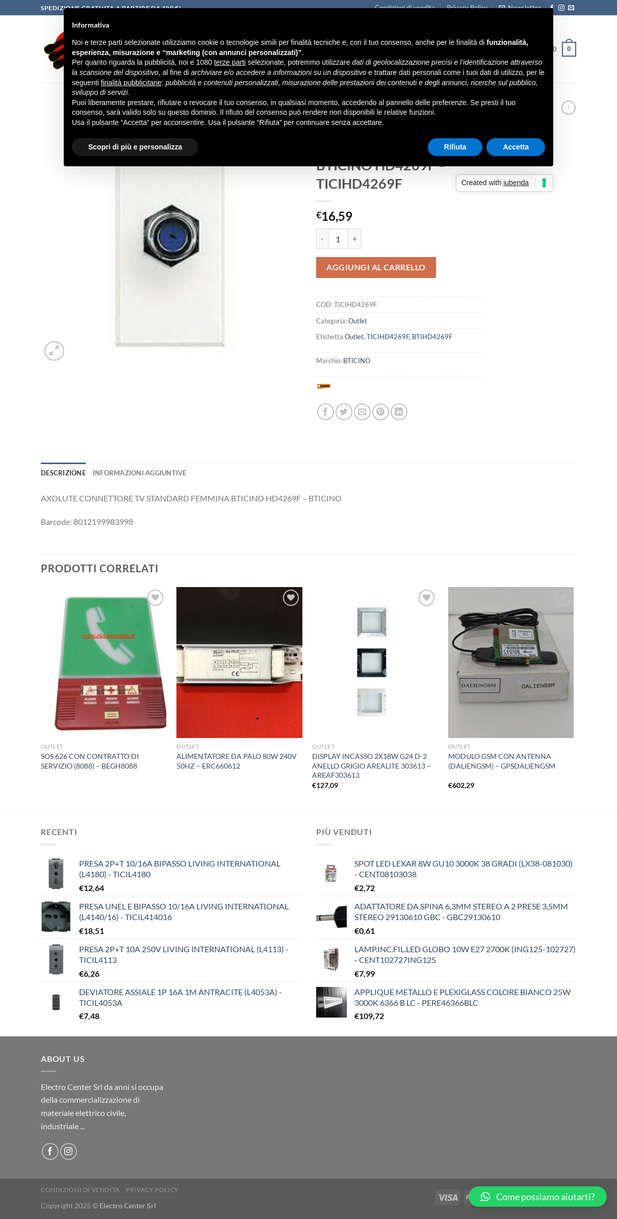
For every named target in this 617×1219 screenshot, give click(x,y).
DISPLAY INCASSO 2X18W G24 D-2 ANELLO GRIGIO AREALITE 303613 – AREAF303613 (371, 765)
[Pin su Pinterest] (380, 411)
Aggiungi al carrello (376, 267)
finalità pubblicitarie (131, 83)
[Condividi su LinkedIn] (399, 411)
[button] (538, 1196)
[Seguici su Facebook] (50, 1151)
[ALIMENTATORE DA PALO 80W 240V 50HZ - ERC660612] (239, 662)
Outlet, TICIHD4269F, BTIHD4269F (398, 337)
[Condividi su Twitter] (344, 411)
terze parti (230, 62)
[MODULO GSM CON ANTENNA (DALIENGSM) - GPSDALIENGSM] (511, 662)
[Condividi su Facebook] (325, 411)
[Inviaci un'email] (571, 8)
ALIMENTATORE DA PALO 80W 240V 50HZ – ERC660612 (236, 761)
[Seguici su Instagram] (561, 8)
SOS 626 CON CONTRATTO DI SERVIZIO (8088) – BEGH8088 (90, 761)
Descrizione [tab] (63, 473)
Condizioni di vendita (80, 1189)
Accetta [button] (516, 147)
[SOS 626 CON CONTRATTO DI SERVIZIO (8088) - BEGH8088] (104, 662)
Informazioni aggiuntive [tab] (140, 473)
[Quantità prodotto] (338, 238)
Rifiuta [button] (455, 147)
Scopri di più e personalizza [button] (135, 147)
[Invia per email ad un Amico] (362, 411)
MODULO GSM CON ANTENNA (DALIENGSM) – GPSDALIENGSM (501, 761)
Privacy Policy (152, 1189)
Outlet (357, 321)
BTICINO (356, 361)
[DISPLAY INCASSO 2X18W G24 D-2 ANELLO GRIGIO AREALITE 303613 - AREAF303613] (375, 662)
